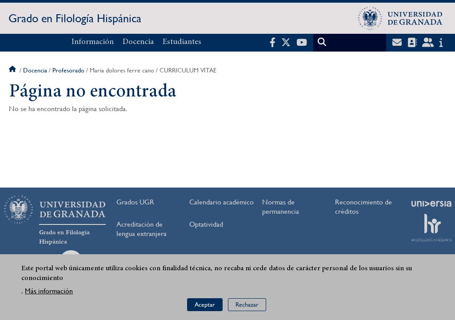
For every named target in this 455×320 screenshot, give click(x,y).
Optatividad (206, 224)
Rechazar (247, 307)
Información (93, 42)
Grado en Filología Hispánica (74, 18)
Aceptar (205, 307)
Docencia (138, 42)
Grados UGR (135, 202)
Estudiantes (182, 42)
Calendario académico (221, 202)
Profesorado (68, 70)
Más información (49, 293)
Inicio (13, 70)
